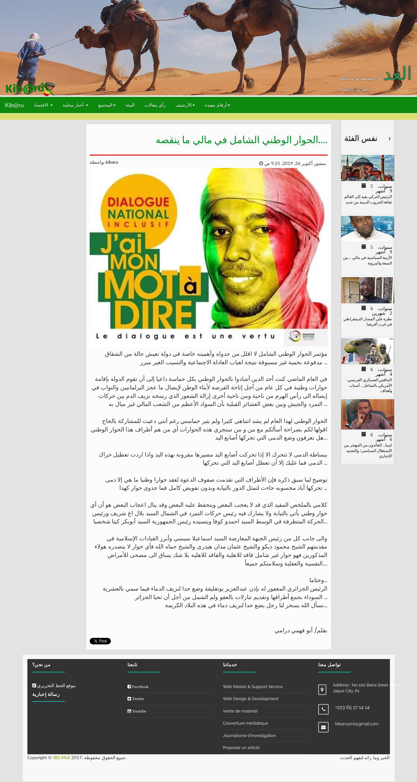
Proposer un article (241, 747)
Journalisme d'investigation (249, 735)
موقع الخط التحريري (54, 685)
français (347, 89)
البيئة (130, 105)
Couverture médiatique (245, 723)
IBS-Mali (61, 757)
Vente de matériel (240, 711)
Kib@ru (14, 105)
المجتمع (107, 105)
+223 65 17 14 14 (352, 707)
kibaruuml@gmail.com (357, 723)
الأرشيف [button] (185, 105)
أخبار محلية (75, 105)
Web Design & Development (250, 698)
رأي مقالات (155, 105)
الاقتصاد (43, 105)
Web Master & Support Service (253, 686)
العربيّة (362, 89)
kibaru (111, 162)
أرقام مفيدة (217, 105)
